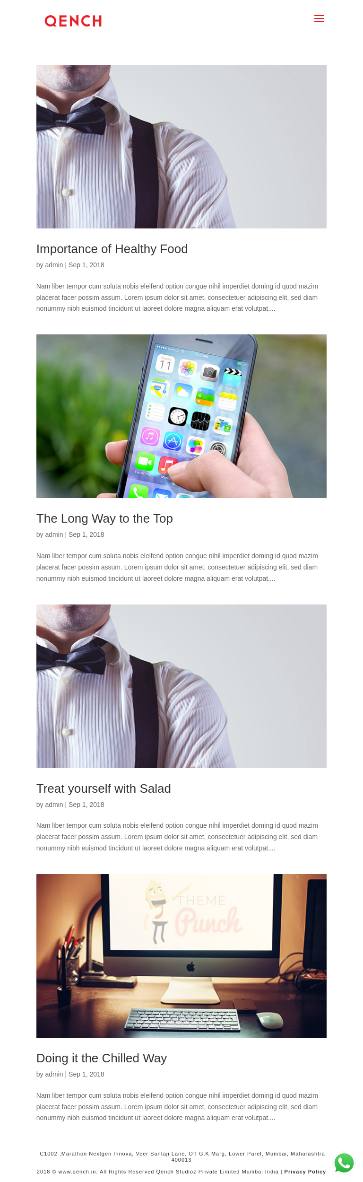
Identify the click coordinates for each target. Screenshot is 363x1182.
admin (54, 265)
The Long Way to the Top (104, 518)
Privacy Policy (306, 1171)
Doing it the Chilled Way (101, 1058)
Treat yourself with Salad (103, 788)
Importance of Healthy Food (112, 249)
